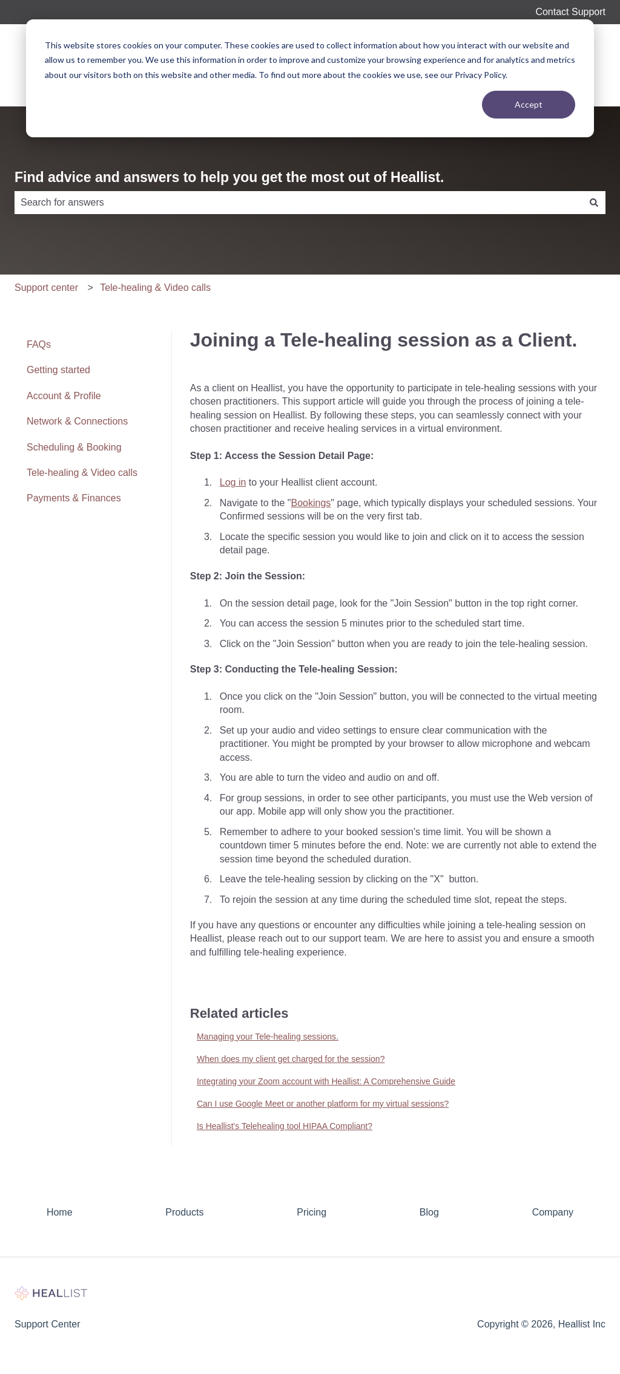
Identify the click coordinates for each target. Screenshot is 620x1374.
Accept (528, 104)
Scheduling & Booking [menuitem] (74, 447)
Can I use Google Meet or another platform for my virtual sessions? (323, 1104)
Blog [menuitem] (429, 1212)
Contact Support (570, 12)
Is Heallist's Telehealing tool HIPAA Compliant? (284, 1126)
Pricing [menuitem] (311, 1212)
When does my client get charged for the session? (291, 1059)
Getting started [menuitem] (58, 370)
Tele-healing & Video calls (155, 287)
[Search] (593, 202)
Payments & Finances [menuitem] (74, 498)
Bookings (311, 503)
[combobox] (298, 202)
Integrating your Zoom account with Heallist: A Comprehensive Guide (326, 1081)
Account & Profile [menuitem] (64, 396)
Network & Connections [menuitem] (77, 421)
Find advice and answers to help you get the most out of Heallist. (229, 177)
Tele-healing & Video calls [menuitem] (82, 472)
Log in (233, 482)
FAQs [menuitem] (39, 344)
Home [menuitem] (60, 1212)
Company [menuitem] (552, 1212)
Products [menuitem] (184, 1212)
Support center (46, 287)
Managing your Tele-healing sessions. (267, 1036)
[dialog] (310, 78)
